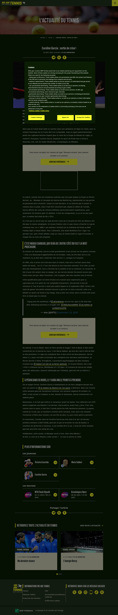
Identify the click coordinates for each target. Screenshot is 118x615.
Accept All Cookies (83, 117)
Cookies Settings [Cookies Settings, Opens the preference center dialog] (36, 117)
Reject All (65, 117)
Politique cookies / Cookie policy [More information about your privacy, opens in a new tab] (39, 111)
